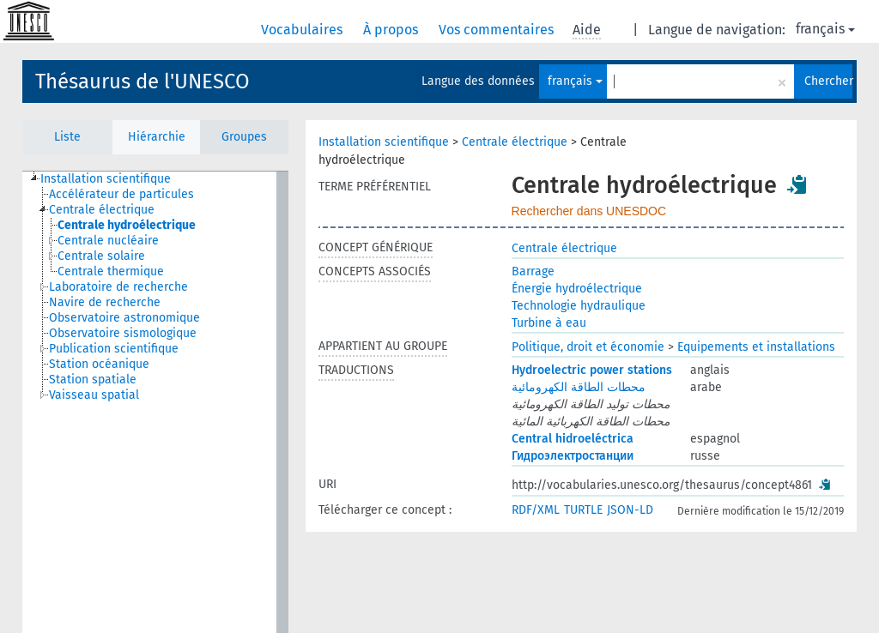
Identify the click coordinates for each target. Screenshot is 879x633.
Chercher (828, 81)
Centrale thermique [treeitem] (111, 271)
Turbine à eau (549, 323)
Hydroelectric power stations (592, 370)
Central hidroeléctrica (572, 438)
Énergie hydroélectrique (577, 288)
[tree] (155, 402)
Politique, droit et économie (588, 347)
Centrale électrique (514, 142)
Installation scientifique (383, 142)
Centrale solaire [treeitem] (101, 256)
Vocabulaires (303, 29)
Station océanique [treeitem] (99, 364)
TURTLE (583, 510)
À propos (392, 29)
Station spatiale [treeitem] (92, 379)
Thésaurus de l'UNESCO (142, 81)
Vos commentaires (498, 29)
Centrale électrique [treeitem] (102, 209)
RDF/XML (536, 510)
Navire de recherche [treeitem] (105, 302)
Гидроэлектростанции (572, 456)
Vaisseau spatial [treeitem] (94, 395)
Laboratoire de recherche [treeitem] (118, 287)
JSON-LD (630, 510)
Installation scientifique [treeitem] (105, 179)
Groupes (244, 137)
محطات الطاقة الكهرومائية (579, 387)
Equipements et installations (756, 347)
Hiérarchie (156, 137)
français (825, 29)
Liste (67, 137)
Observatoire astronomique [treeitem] (124, 317)
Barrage (533, 271)
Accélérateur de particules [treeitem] (121, 194)
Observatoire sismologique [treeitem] (123, 333)
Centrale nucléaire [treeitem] (108, 240)
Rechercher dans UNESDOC (589, 211)
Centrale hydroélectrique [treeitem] (127, 225)
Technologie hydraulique (579, 305)
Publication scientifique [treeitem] (114, 348)
